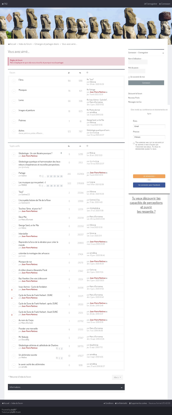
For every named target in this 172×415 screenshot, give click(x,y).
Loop (91, 182)
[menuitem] (4, 3)
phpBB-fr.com (15, 412)
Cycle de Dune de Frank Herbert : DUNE (36, 295)
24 (58, 176)
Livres (21, 100)
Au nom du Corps (26, 320)
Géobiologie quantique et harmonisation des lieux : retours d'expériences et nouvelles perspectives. (40, 163)
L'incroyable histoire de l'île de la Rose (35, 200)
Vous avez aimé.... (18, 51)
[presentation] (151, 162)
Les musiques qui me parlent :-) (32, 182)
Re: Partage (91, 89)
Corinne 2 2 (26, 194)
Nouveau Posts (134, 97)
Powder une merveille (28, 328)
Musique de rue (25, 261)
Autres (21, 130)
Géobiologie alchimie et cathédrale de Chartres (38, 345)
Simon (92, 233)
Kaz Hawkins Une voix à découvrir (33, 278)
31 (54, 186)
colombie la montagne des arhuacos (34, 253)
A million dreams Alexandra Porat (33, 269)
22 (51, 176)
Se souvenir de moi (137, 77)
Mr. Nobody (23, 336)
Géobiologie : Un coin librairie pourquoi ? (35, 153)
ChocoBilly (25, 339)
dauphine (93, 345)
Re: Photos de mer (93, 110)
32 (58, 186)
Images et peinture (27, 110)
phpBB (13, 409)
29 (48, 186)
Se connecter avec (149, 185)
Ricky (92, 153)
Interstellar (23, 233)
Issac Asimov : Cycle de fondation (33, 286)
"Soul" (21, 191)
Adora (92, 82)
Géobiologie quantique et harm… (98, 130)
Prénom (136, 132)
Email (135, 121)
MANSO (24, 185)
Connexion (132, 52)
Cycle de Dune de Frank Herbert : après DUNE (38, 303)
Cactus (24, 175)
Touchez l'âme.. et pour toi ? (30, 208)
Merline (24, 357)
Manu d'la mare (95, 102)
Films (21, 79)
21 (48, 176)
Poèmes (22, 120)
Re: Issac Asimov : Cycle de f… (97, 100)
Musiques (23, 89)
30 (51, 186)
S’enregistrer (143, 52)
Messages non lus (135, 102)
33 (61, 186)
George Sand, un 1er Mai (95, 120)
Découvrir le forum (135, 93)
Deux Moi (23, 216)
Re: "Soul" (90, 79)
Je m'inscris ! (149, 176)
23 (55, 176)
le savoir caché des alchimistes (32, 364)
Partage (22, 172)
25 (61, 176)
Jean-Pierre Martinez (98, 92)
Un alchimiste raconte (28, 354)
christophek (94, 208)
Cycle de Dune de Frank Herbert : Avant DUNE (38, 311)
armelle (92, 112)
